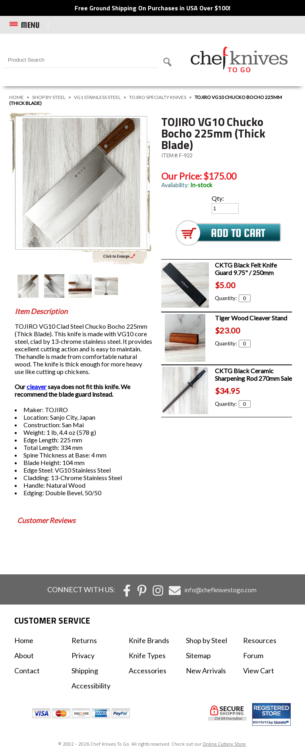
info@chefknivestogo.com (221, 590)
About (24, 655)
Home (16, 97)
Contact (27, 670)
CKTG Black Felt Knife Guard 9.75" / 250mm (246, 268)
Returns (84, 640)
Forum (253, 655)
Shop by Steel (49, 97)
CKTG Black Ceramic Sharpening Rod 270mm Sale (253, 374)
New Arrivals (206, 670)
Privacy (83, 655)
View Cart (258, 670)
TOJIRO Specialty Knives (157, 97)
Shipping (84, 670)
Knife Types (147, 655)
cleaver (36, 386)
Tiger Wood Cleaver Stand (251, 318)
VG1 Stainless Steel (97, 97)
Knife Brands (149, 640)
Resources (259, 640)
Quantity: (233, 298)
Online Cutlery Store (224, 744)
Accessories (147, 670)
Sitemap (198, 655)
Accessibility (90, 685)
